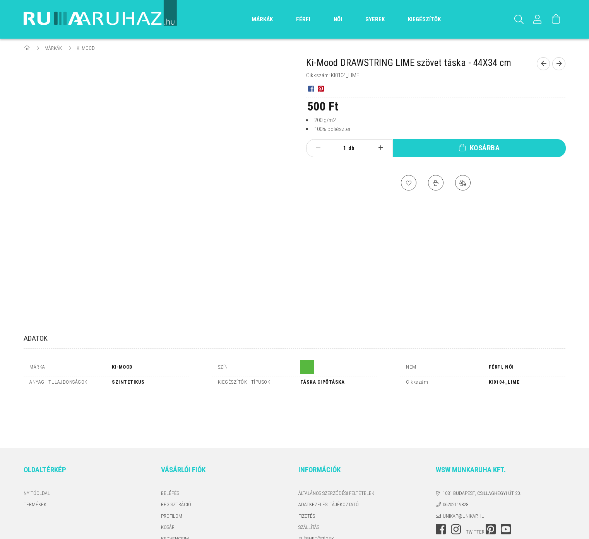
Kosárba (485, 147)
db (351, 148)
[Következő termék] (558, 63)
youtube (506, 485)
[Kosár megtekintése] (556, 19)
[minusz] (317, 147)
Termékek (35, 460)
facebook (441, 485)
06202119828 (455, 460)
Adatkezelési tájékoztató (328, 460)
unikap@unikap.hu (464, 471)
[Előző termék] (543, 63)
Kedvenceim (175, 494)
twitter (475, 487)
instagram (456, 485)
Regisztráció (176, 460)
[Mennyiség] (340, 148)
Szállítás (308, 483)
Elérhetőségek (316, 494)
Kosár (168, 483)
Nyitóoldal (37, 448)
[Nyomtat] (435, 182)
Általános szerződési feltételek (336, 448)
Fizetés (306, 471)
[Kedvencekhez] (408, 182)
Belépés (170, 448)
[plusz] (381, 147)
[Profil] (537, 19)
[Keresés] (519, 19)
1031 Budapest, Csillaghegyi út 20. (482, 448)
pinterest (491, 485)
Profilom (171, 471)
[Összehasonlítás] (463, 182)
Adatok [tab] (36, 338)
